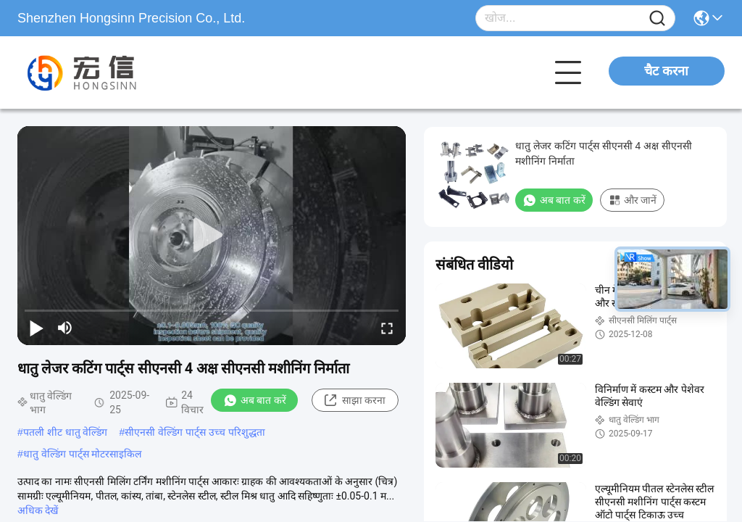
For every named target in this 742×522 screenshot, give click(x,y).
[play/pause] (36, 328)
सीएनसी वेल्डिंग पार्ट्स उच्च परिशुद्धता (195, 432)
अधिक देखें (37, 510)
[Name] (657, 18)
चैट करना (666, 71)
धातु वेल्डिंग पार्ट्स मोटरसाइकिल (82, 454)
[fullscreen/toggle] (386, 328)
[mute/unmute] (65, 328)
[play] (211, 236)
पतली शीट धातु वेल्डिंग (65, 432)
